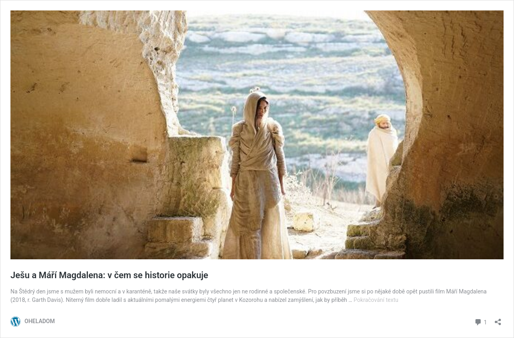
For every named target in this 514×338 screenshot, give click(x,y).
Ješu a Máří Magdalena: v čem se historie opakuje (109, 275)
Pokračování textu (376, 300)
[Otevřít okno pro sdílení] (498, 319)
